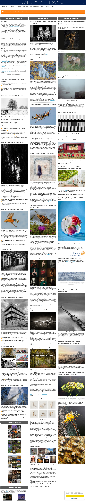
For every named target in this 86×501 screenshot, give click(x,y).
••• (83, 6)
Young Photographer (34, 6)
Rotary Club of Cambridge (70, 261)
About (7, 6)
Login (52, 6)
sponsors (14, 33)
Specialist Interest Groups (14, 26)
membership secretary (5, 61)
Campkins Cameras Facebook (63, 109)
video (3, 69)
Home (3, 6)
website (51, 200)
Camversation (47, 201)
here (7, 491)
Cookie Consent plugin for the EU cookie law (74, 498)
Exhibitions (25, 6)
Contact (47, 6)
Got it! (74, 496)
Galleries (19, 6)
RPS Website (60, 338)
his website (48, 254)
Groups (42, 6)
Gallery (66, 190)
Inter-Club (13, 6)
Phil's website (52, 100)
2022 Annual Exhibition (6, 71)
